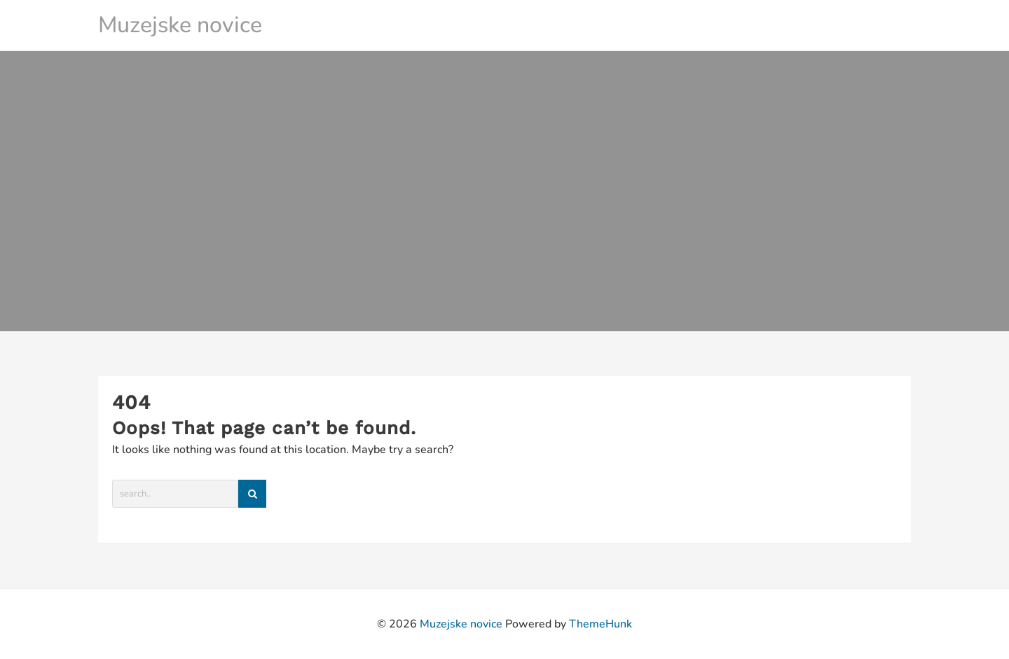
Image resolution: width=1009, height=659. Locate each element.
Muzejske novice (180, 25)
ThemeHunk (600, 624)
